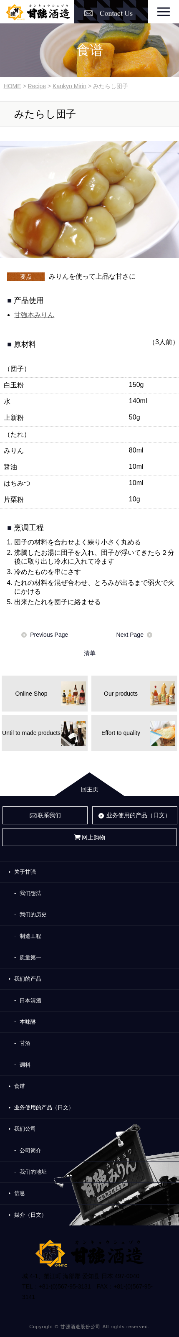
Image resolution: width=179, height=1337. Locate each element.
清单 (90, 653)
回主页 (89, 789)
